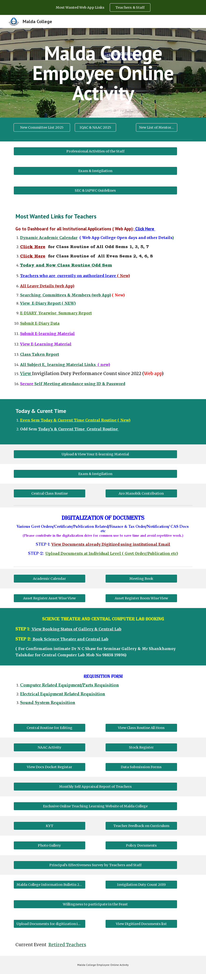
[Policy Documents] (141, 845)
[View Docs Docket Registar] (49, 766)
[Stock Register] (141, 747)
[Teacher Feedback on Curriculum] (141, 825)
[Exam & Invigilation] (95, 170)
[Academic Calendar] (49, 578)
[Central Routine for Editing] (49, 727)
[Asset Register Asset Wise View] (49, 598)
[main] (103, 73)
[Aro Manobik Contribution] (141, 493)
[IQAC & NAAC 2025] (95, 127)
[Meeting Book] (141, 578)
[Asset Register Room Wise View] (141, 598)
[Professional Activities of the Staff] (95, 151)
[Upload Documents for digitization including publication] (49, 923)
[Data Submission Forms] (141, 766)
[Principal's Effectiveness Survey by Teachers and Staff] (95, 864)
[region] (103, 7)
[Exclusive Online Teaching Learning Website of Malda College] (95, 806)
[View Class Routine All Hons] (141, 727)
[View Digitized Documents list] (141, 923)
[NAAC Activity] (49, 747)
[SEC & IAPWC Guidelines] (95, 190)
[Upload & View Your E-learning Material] (95, 454)
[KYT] (49, 825)
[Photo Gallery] (49, 845)
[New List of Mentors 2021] (156, 127)
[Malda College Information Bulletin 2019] (49, 884)
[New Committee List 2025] (42, 127)
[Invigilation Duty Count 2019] (141, 884)
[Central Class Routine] (49, 493)
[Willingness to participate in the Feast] (95, 904)
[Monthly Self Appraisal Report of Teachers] (95, 786)
